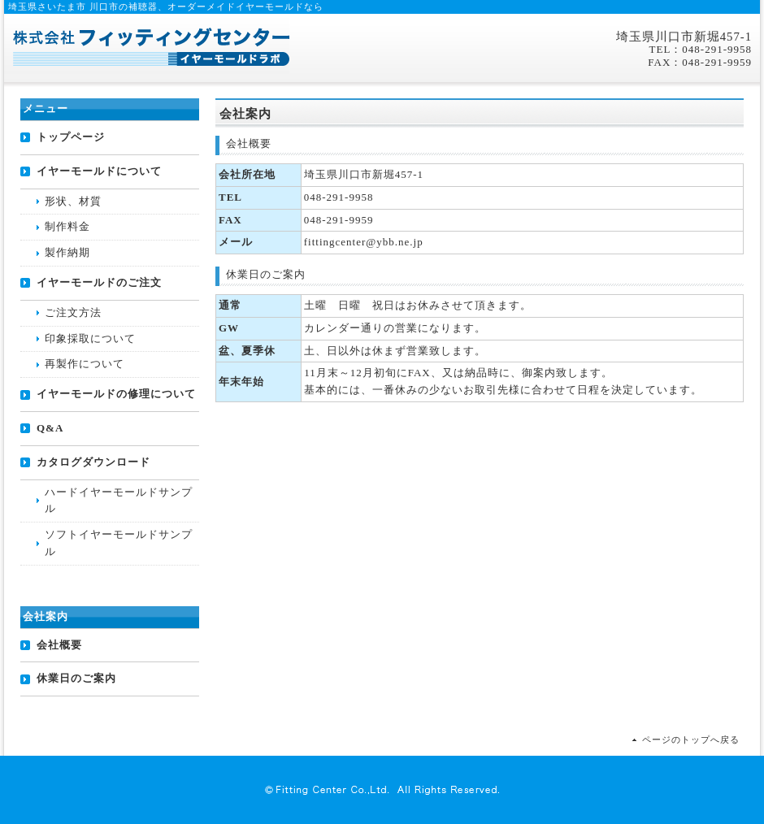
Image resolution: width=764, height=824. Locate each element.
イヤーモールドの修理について (116, 394)
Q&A (50, 428)
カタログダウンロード (93, 462)
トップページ (71, 137)
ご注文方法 (73, 312)
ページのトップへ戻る (691, 739)
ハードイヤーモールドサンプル (119, 500)
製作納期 (67, 252)
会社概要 (59, 645)
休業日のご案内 (76, 678)
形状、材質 (73, 201)
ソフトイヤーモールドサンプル (119, 542)
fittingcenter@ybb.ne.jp (363, 242)
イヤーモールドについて (99, 171)
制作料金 (67, 226)
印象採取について (90, 338)
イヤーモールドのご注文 (99, 282)
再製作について (84, 364)
